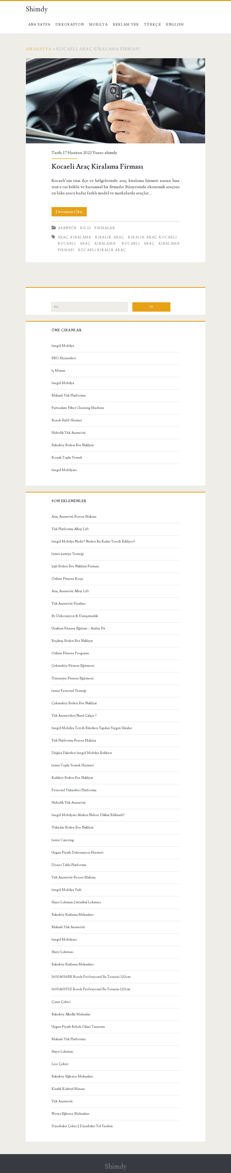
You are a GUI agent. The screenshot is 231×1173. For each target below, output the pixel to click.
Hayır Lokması (62, 952)
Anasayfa (39, 49)
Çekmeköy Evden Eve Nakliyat (74, 703)
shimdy (111, 152)
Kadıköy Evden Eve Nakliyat (72, 778)
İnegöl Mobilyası (64, 470)
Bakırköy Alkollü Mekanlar (71, 1014)
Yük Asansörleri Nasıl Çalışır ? (74, 716)
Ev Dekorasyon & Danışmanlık (75, 616)
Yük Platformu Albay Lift (70, 529)
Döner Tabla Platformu (69, 865)
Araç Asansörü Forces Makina (74, 517)
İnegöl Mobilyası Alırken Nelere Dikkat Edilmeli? (88, 815)
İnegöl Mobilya (63, 346)
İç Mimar (58, 371)
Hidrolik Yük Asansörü (69, 433)
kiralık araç (109, 237)
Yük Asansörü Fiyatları (68, 604)
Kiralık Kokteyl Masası (68, 1089)
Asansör (67, 228)
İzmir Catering (63, 840)
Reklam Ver (126, 25)
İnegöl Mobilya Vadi (66, 890)
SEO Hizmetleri (64, 358)
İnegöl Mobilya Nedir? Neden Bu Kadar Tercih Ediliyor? (93, 541)
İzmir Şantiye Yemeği (68, 554)
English (175, 25)
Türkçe (152, 25)
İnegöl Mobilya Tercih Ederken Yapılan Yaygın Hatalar (92, 728)
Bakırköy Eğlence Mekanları (72, 1076)
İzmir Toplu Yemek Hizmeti (73, 765)
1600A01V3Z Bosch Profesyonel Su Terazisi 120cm (91, 989)
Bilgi (85, 228)
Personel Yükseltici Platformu (74, 790)
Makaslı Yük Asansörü (68, 927)
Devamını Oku (71, 211)
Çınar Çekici (61, 1002)
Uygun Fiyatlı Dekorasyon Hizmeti (77, 853)
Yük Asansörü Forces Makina (74, 877)
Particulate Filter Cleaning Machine (78, 408)
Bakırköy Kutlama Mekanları (72, 915)
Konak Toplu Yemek (67, 458)
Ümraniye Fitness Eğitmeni (73, 678)
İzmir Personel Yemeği (69, 691)
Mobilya (98, 25)
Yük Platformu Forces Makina (74, 740)
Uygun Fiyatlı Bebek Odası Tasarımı (78, 1027)
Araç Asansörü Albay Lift (70, 591)
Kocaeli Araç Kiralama (87, 243)
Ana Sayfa (39, 25)
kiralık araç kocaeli (152, 237)
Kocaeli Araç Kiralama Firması (115, 100)
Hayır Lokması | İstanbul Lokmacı (76, 902)
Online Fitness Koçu (67, 579)
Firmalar (104, 228)
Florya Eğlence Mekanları (71, 1114)
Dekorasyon (69, 25)
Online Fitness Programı (70, 653)
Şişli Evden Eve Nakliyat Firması (75, 566)
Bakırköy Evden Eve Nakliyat (73, 445)
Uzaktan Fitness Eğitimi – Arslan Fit (78, 628)
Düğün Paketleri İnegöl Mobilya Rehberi (82, 753)
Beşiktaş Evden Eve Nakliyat (72, 641)
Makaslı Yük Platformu (68, 395)
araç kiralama (74, 237)
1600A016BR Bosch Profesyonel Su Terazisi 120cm (91, 977)
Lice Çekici (60, 1064)
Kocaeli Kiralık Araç (102, 250)
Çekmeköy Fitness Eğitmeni (73, 666)
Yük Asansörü (62, 1101)
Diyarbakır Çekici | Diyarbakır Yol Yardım (82, 1126)
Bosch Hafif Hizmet (67, 420)
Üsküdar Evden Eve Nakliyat (72, 827)
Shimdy (37, 9)
